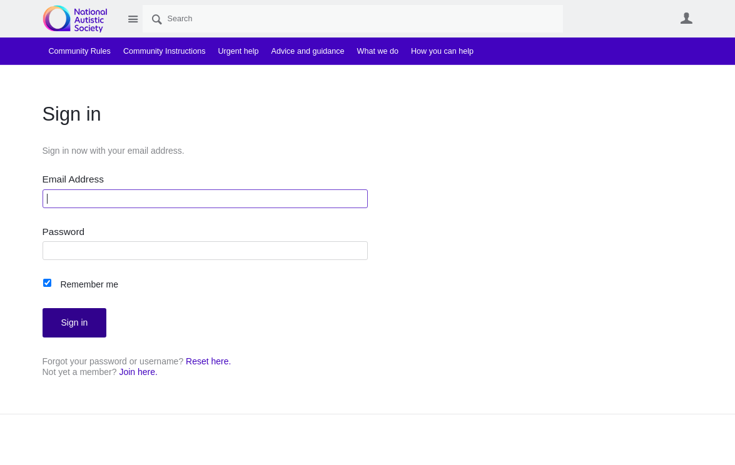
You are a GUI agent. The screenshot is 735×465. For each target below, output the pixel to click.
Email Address (73, 179)
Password (64, 232)
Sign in (74, 323)
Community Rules (80, 51)
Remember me (89, 284)
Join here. (138, 372)
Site (133, 18)
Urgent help (238, 51)
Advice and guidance (308, 51)
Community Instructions (164, 51)
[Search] (353, 18)
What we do (378, 51)
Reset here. (208, 361)
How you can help (442, 51)
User (687, 18)
